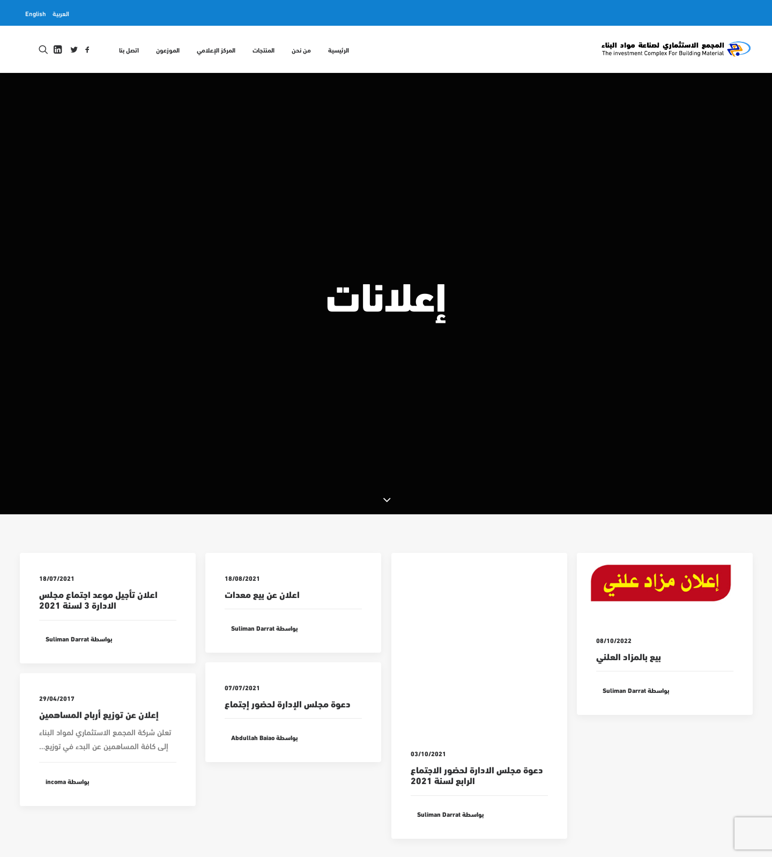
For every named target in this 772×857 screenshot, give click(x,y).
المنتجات (263, 49)
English (35, 13)
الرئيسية (338, 49)
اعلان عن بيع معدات (262, 547)
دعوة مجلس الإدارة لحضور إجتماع (288, 666)
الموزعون (168, 49)
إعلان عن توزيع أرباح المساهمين (99, 688)
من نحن (301, 49)
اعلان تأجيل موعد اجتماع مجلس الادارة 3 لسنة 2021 (98, 553)
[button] (87, 49)
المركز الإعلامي (216, 49)
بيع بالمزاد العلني (628, 609)
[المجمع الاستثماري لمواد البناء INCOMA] (675, 49)
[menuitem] (61, 13)
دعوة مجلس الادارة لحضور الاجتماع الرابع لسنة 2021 (477, 728)
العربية (61, 13)
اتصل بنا (129, 49)
